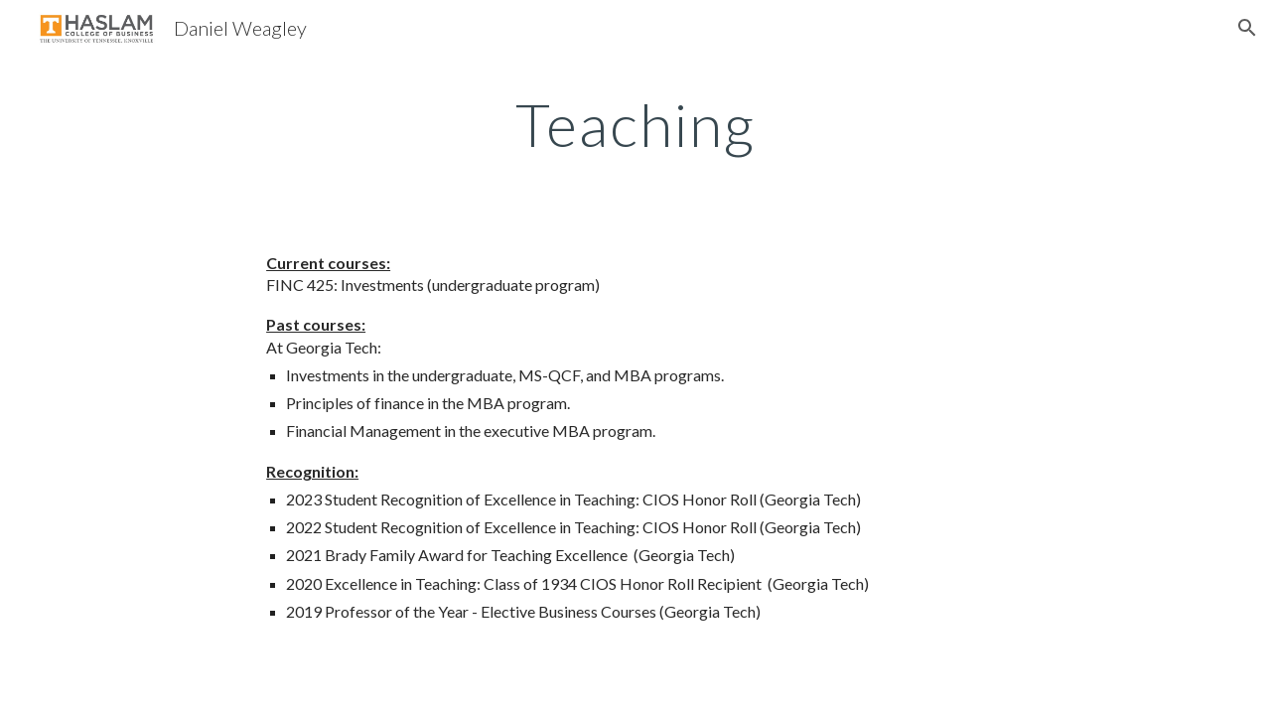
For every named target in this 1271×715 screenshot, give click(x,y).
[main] (635, 124)
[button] (1247, 28)
